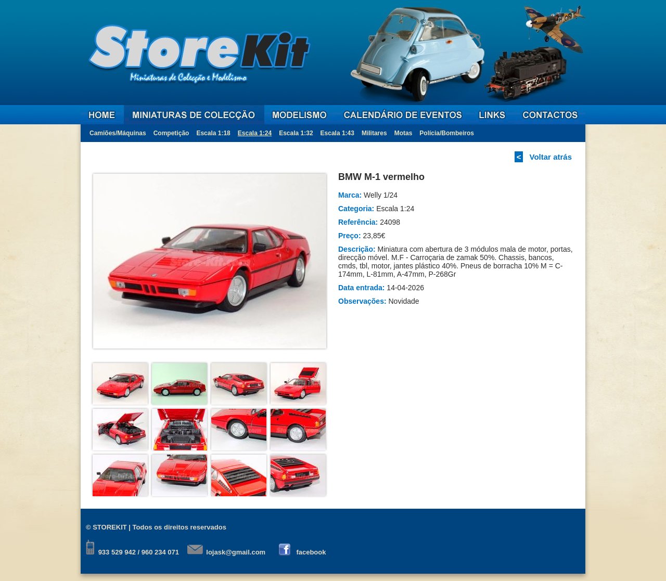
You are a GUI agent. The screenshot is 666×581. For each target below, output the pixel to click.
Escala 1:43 (337, 133)
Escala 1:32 (296, 133)
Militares (374, 133)
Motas (403, 133)
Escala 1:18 (213, 133)
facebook (311, 552)
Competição (171, 133)
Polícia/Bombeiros (446, 133)
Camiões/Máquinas (117, 133)
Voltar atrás (551, 156)
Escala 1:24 (255, 133)
